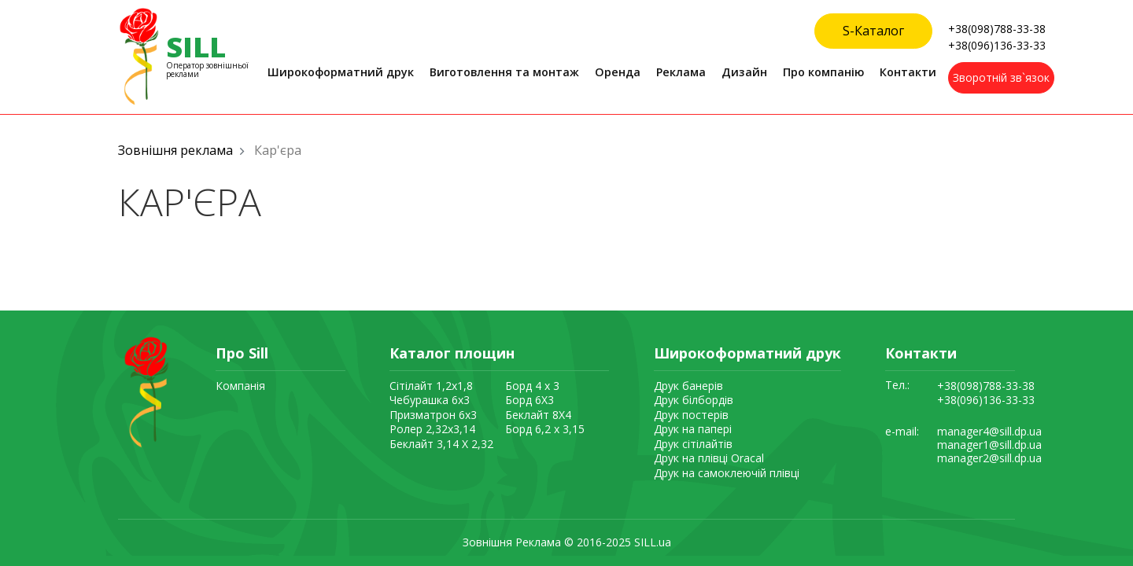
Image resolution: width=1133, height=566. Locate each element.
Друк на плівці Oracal (709, 457)
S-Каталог (873, 30)
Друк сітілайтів (693, 443)
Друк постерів (691, 414)
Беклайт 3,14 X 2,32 (441, 443)
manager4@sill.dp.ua (989, 432)
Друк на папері (693, 428)
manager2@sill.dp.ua (989, 458)
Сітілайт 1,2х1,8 (431, 385)
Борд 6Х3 (529, 399)
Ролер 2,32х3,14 (432, 428)
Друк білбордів (693, 399)
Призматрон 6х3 (433, 414)
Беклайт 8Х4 (538, 414)
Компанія (240, 385)
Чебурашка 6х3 (429, 399)
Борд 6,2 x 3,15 (545, 428)
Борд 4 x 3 (532, 385)
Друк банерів (688, 385)
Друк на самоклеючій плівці (726, 472)
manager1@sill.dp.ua (989, 445)
